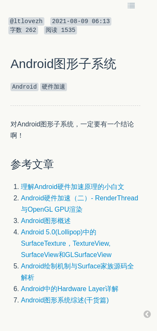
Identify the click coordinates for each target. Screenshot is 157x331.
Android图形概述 (46, 220)
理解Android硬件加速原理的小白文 (72, 186)
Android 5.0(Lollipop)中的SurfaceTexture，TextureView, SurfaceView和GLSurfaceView (66, 243)
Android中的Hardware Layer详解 (69, 288)
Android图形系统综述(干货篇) (65, 300)
